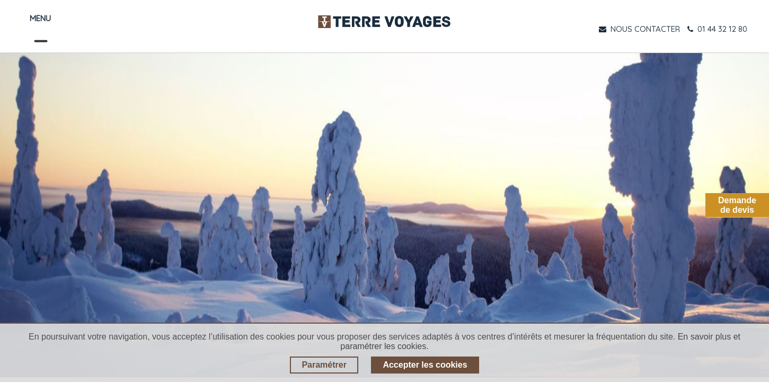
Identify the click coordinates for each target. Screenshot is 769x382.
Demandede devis (737, 205)
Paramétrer (324, 364)
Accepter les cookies (425, 364)
